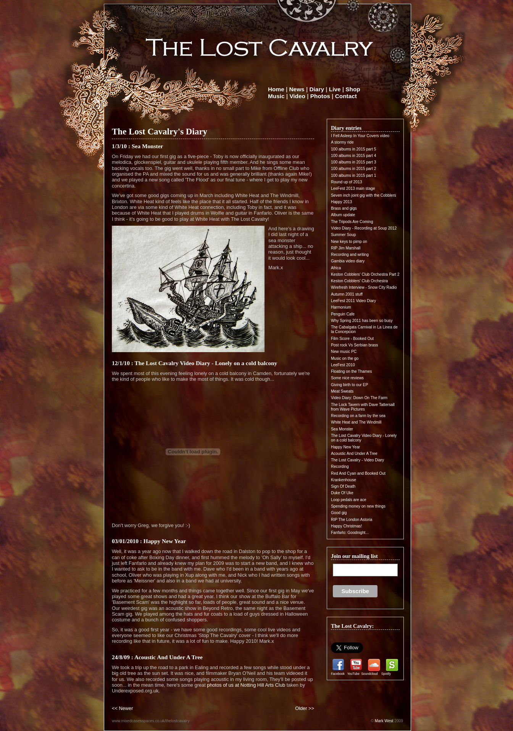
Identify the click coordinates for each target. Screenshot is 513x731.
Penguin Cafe (343, 314)
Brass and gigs (344, 208)
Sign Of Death (343, 486)
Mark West (384, 721)
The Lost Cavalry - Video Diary (357, 460)
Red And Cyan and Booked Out (358, 473)
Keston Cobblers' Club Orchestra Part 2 (365, 274)
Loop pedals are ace (348, 500)
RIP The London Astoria (351, 520)
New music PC (344, 351)
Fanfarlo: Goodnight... (350, 532)
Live (335, 89)
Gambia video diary (348, 261)
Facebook (338, 674)
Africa (336, 268)
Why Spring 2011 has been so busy (362, 321)
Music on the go (344, 358)
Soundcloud (369, 674)
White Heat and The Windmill (356, 422)
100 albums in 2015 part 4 (353, 156)
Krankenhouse (343, 480)
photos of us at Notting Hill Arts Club (246, 685)
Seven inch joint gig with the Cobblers (363, 195)
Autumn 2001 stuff (347, 294)
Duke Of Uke (342, 493)
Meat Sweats (342, 391)
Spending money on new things (358, 506)
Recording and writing (350, 254)
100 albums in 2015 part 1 (353, 175)
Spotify (386, 674)
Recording (340, 466)
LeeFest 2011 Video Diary (353, 301)
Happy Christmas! (346, 526)
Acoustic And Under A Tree (354, 453)
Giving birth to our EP (349, 385)
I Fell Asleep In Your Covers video (360, 136)
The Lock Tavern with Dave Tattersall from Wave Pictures (363, 407)
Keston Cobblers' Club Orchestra (359, 281)
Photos (320, 96)
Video (297, 96)
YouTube (353, 674)
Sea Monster (342, 429)
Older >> (304, 708)
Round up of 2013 (346, 182)
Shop (352, 89)
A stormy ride (342, 142)
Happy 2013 (341, 202)
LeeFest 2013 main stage (353, 188)
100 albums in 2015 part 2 (353, 169)
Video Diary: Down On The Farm (359, 398)
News (297, 89)
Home (276, 89)
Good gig (339, 513)
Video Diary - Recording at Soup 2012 (364, 228)
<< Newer (122, 708)
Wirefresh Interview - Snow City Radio (364, 287)
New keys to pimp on (349, 241)
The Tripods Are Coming (352, 222)
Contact (346, 96)
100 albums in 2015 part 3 (353, 162)
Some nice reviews (347, 378)
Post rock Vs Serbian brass (354, 345)
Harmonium (341, 307)
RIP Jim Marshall (345, 248)
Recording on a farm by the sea (358, 416)
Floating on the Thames (351, 371)
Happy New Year (345, 447)
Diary (317, 89)
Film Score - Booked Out (352, 338)
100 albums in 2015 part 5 (353, 149)
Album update (343, 215)
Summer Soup (343, 235)
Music (276, 96)
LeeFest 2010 (343, 365)
